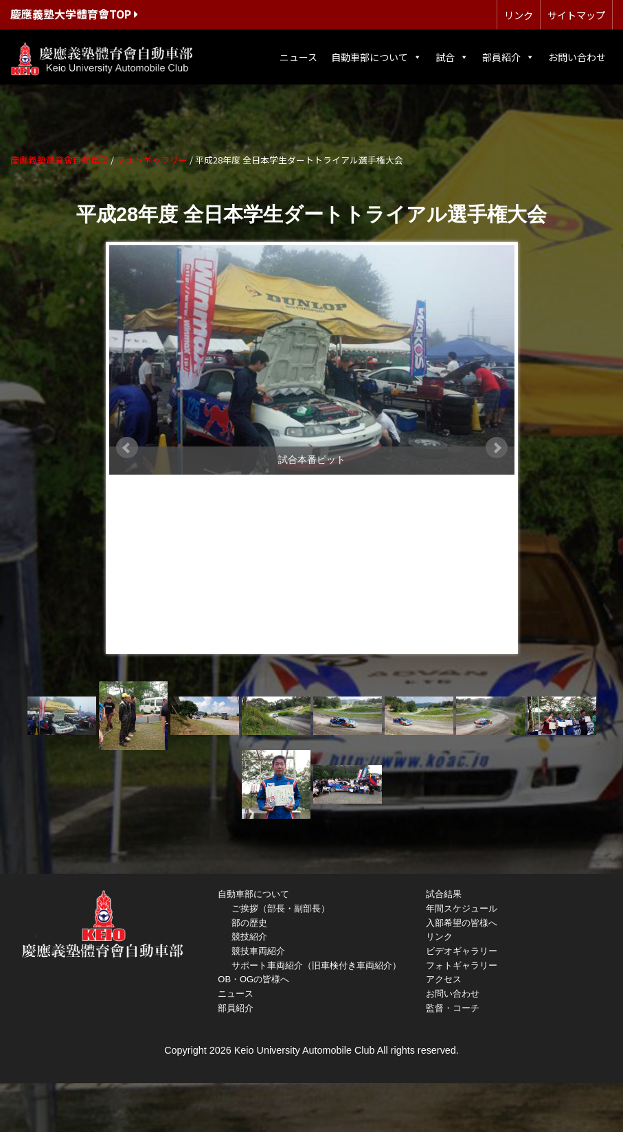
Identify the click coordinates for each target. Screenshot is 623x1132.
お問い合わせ (577, 57)
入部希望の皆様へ (461, 923)
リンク (518, 15)
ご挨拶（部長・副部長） (280, 908)
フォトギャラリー (461, 965)
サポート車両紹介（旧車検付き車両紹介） (316, 965)
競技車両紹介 (258, 951)
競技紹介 (249, 936)
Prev (127, 448)
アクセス (444, 979)
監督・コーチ (452, 1008)
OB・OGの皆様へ (253, 979)
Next (497, 448)
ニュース (298, 57)
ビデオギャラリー (461, 951)
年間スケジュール (461, 908)
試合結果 (444, 894)
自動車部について (376, 57)
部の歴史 (249, 923)
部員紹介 (508, 57)
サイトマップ (576, 15)
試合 (451, 57)
